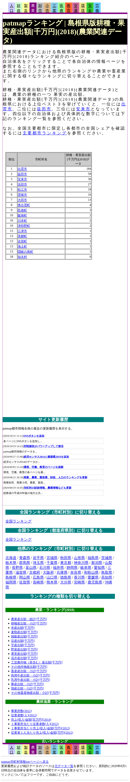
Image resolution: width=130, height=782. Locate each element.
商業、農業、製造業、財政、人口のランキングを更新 (55, 477)
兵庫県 (62, 572)
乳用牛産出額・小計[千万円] (30, 679)
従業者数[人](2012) (24, 715)
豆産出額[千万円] (23, 640)
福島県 (93, 558)
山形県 (79, 558)
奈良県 (75, 572)
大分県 (65, 582)
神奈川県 (81, 563)
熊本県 (52, 582)
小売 (47, 8)
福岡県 (10, 582)
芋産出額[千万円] (23, 645)
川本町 (22, 220)
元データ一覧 (64, 766)
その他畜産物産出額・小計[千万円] (35, 692)
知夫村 (22, 257)
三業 (54, 8)
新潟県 (96, 563)
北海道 (10, 558)
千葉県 (52, 563)
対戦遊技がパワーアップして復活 (43, 446)
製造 (26, 8)
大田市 (22, 200)
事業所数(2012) (21, 711)
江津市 (22, 231)
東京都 (65, 563)
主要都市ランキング (45, 133)
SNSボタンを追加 (33, 435)
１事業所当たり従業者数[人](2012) (35, 724)
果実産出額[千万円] (24, 653)
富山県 (31, 568)
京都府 (34, 572)
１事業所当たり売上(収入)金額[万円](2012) (40, 728)
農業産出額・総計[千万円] (29, 619)
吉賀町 (22, 241)
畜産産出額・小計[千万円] (29, 671)
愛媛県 (93, 577)
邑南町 (22, 210)
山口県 (52, 577)
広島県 (38, 577)
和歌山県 (91, 572)
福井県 (58, 568)
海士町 (22, 246)
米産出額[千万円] (23, 627)
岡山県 (24, 577)
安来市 (83, 109)
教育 (68, 8)
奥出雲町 (24, 205)
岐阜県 (85, 568)
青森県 (24, 558)
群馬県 (24, 563)
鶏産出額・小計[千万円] (27, 688)
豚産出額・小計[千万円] (27, 684)
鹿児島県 (95, 582)
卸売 (40, 8)
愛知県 (99, 568)
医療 (61, 8)
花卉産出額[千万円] (24, 658)
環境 (83, 8)
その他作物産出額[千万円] (29, 666)
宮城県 (52, 558)
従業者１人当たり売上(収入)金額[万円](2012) (42, 732)
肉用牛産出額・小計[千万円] (30, 675)
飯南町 (22, 215)
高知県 (106, 577)
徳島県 (65, 577)
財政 (19, 8)
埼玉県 (38, 563)
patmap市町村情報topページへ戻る (25, 761)
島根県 (10, 577)
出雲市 (22, 169)
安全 (90, 8)
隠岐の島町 (25, 251)
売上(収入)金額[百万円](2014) (31, 719)
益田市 (44, 109)
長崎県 (38, 582)
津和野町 (24, 225)
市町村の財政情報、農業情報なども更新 (47, 487)
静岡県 (72, 568)
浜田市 (22, 184)
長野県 (17, 568)
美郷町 (22, 236)
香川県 (79, 577)
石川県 (44, 568)
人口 (11, 8)
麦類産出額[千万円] (24, 632)
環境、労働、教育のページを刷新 (43, 467)
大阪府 (48, 572)
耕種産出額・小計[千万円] (29, 623)
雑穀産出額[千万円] (24, 636)
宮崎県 (79, 582)
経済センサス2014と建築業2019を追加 (46, 456)
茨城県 (106, 558)
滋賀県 (21, 572)
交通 (76, 8)
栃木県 (10, 563)
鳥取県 (106, 572)
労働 (97, 8)
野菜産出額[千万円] (24, 649)
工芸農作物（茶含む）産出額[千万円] (36, 662)
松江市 (22, 189)
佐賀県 (24, 582)
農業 (33, 8)
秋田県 (65, 558)
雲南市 (22, 194)
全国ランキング (18, 521)
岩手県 (38, 558)
